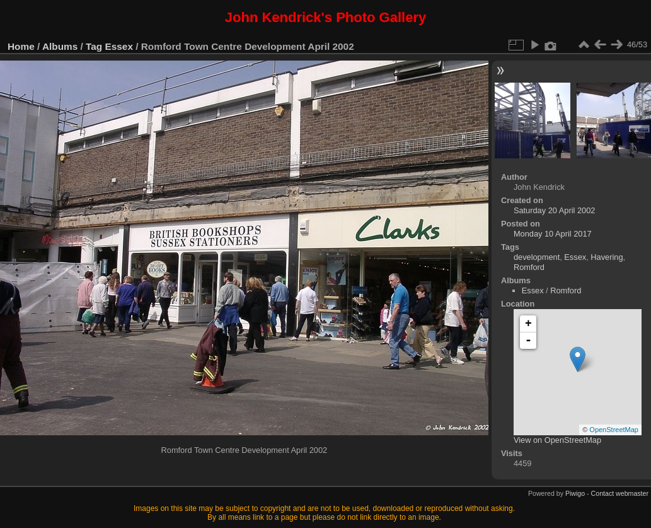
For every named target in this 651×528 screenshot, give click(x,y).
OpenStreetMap (613, 429)
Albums (60, 46)
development (537, 257)
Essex (119, 46)
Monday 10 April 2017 (553, 233)
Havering (607, 257)
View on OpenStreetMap (557, 440)
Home (21, 46)
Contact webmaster (619, 493)
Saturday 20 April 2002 (554, 210)
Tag (94, 46)
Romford (529, 267)
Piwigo (575, 493)
